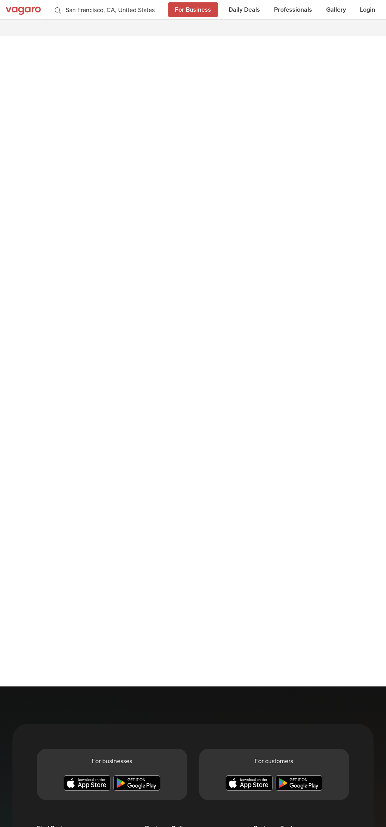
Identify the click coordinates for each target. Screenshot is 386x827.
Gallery (336, 9)
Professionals (293, 9)
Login (367, 9)
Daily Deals (244, 9)
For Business (193, 9)
